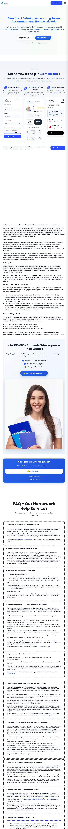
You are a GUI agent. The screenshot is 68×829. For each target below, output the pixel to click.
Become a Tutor (32, 819)
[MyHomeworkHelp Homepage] (8, 3)
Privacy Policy (55, 648)
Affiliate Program (22, 827)
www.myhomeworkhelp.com (21, 527)
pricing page (37, 686)
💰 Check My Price (34, 461)
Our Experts (40, 825)
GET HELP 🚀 (10, 819)
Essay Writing (50, 821)
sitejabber (14, 769)
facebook (9, 769)
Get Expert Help (42, 36)
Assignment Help (22, 824)
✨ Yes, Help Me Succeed (34, 363)
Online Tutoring (51, 826)
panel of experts (20, 702)
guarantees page (40, 626)
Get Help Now (56, 3)
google (56, 768)
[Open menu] (65, 3)
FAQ (38, 819)
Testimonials (40, 822)
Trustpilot (24, 769)
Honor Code (31, 822)
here (43, 769)
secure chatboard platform (47, 736)
